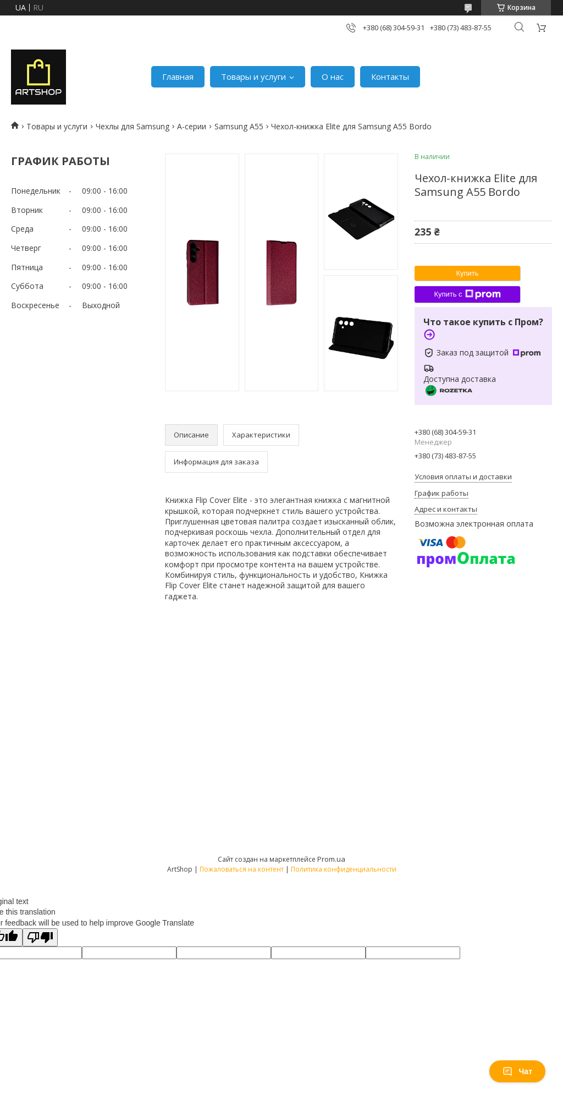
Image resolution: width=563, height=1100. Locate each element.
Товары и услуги (253, 76)
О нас (333, 76)
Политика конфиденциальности (343, 869)
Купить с (467, 294)
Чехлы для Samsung (132, 126)
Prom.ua (331, 859)
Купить (467, 273)
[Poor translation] (40, 937)
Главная (178, 76)
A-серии (191, 126)
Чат (517, 1071)
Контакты (390, 76)
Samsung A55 (238, 126)
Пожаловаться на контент (242, 869)
